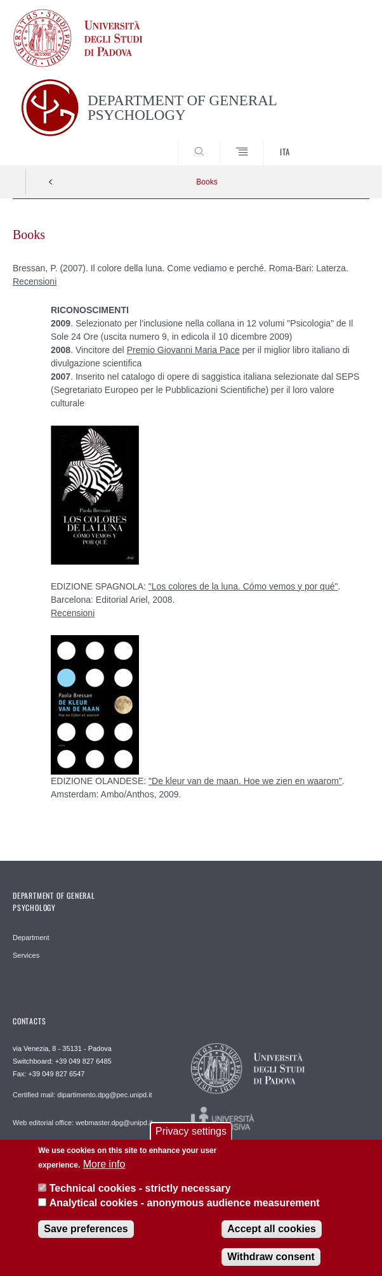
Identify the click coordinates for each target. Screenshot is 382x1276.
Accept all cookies (271, 1230)
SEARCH (341, 142)
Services (26, 955)
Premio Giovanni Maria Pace (183, 350)
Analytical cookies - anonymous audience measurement (184, 1204)
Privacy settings (191, 1133)
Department (31, 937)
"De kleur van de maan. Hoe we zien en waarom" (245, 781)
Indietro (50, 181)
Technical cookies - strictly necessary (140, 1190)
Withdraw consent (271, 1258)
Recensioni (34, 281)
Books (206, 181)
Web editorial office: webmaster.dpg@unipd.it (83, 1122)
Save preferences (86, 1230)
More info (104, 1166)
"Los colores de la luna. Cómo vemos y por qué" (243, 586)
